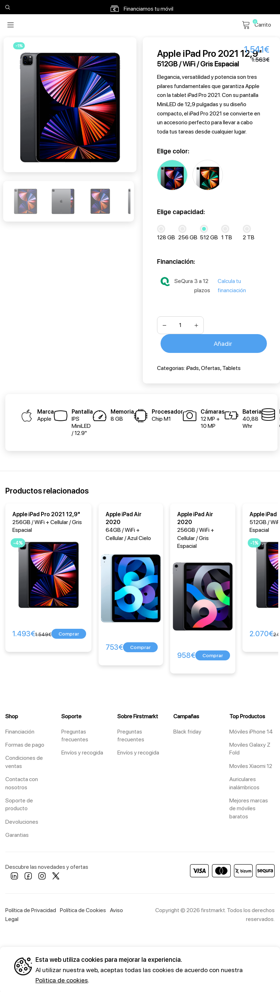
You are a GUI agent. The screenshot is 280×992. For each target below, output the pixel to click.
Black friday (187, 730)
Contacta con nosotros (21, 782)
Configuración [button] (225, 982)
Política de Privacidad (30, 909)
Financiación (19, 730)
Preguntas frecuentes (74, 734)
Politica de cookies (61, 979)
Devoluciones (21, 820)
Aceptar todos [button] (225, 964)
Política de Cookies (83, 909)
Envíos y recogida (82, 751)
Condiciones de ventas (24, 760)
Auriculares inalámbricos (244, 782)
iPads (192, 367)
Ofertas (210, 367)
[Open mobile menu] (11, 25)
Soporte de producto (19, 803)
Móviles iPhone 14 (251, 730)
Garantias (17, 833)
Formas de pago (24, 743)
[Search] (7, 7)
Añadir (223, 342)
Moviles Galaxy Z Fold (249, 747)
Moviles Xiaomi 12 (250, 765)
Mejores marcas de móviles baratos (248, 807)
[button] (68, 633)
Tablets (231, 367)
